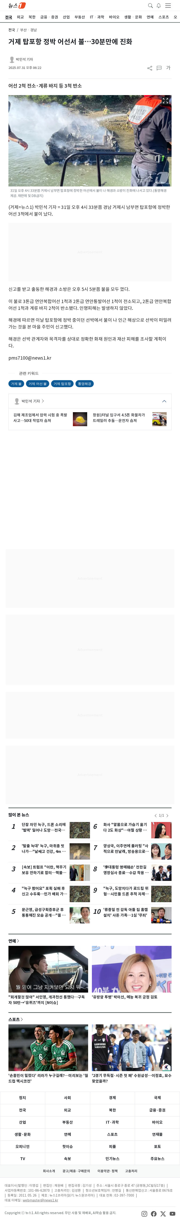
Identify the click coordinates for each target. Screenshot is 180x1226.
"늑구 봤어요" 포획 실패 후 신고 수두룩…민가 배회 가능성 (44, 894)
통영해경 (84, 384)
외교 (67, 1110)
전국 (11, 30)
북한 (112, 1110)
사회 (67, 1097)
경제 (112, 1097)
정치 (22, 1097)
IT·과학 (112, 1122)
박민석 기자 (24, 59)
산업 (22, 1122)
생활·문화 (23, 1134)
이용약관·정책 (108, 1171)
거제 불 (16, 384)
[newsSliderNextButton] (167, 816)
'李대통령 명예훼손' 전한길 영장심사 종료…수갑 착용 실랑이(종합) (126, 873)
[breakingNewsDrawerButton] (158, 5)
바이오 (157, 1122)
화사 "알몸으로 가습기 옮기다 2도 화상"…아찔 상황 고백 (125, 830)
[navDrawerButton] (168, 5)
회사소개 (49, 1171)
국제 (157, 1097)
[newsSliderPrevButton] (156, 816)
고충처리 (131, 1171)
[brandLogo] (17, 5)
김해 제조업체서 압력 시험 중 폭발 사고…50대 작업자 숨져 (40, 418)
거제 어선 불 (38, 384)
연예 (12, 941)
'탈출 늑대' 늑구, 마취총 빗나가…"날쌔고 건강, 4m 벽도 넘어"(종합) (44, 852)
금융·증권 (157, 1110)
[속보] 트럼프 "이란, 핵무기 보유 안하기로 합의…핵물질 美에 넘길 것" (44, 873)
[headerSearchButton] (150, 5)
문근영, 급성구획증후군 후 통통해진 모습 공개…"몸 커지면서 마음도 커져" (44, 915)
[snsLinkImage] (144, 1213)
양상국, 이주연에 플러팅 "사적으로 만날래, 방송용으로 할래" (125, 852)
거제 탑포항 (62, 384)
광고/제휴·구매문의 (76, 1171)
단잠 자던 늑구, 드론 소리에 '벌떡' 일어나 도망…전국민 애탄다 (44, 830)
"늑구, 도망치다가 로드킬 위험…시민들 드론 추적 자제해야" (126, 894)
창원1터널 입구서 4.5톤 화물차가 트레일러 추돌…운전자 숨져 (119, 418)
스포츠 (14, 1019)
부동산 (67, 1122)
